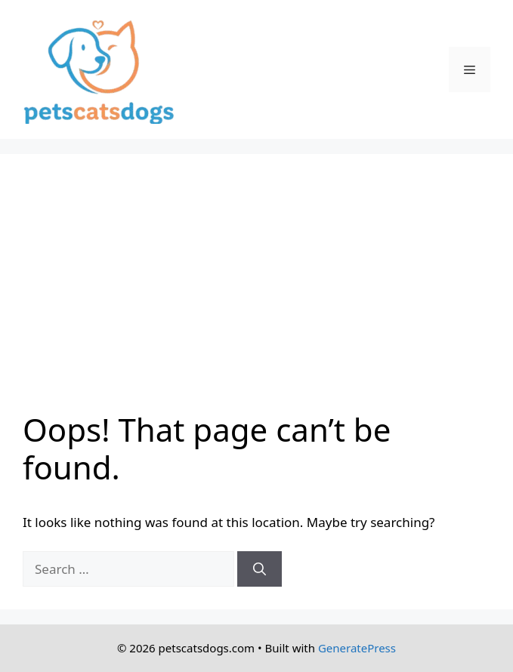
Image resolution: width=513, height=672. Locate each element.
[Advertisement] (256, 290)
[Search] (259, 569)
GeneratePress (357, 647)
